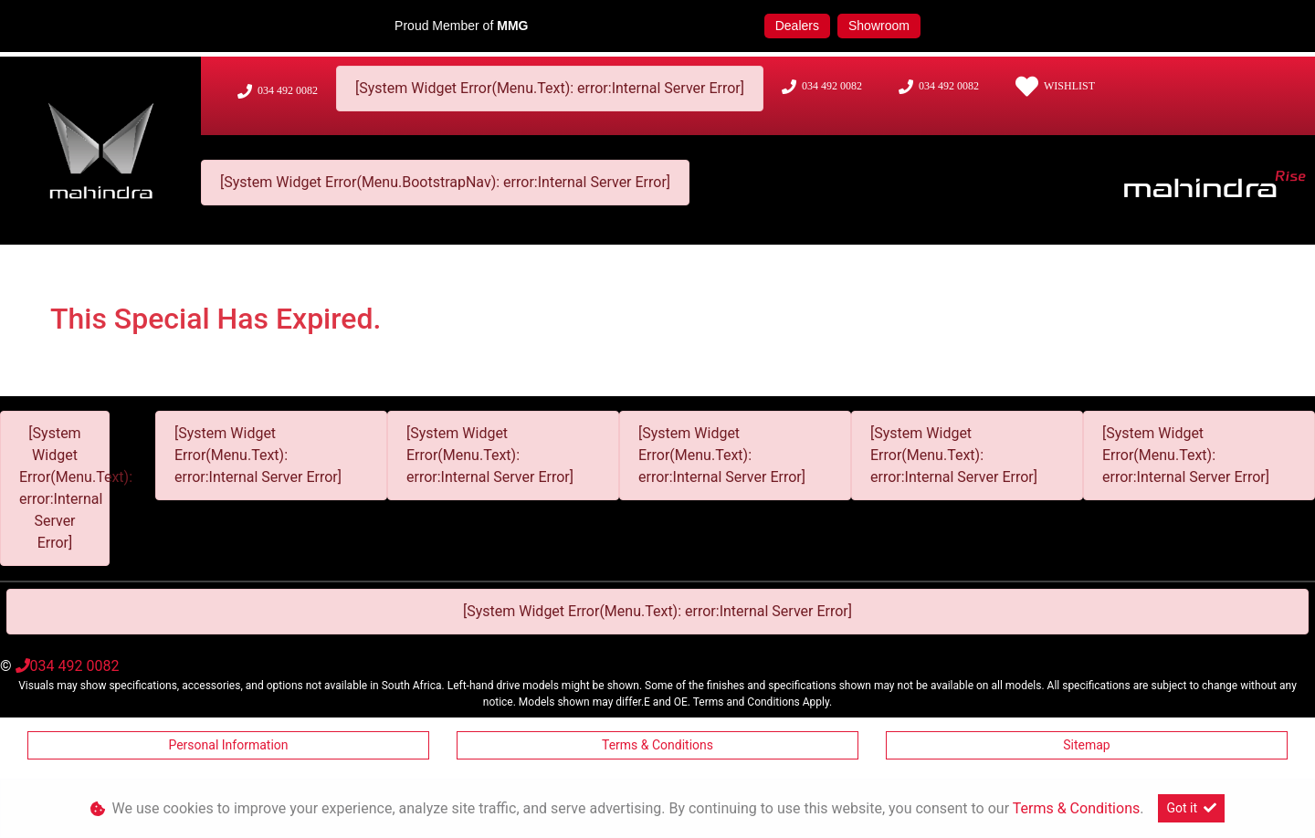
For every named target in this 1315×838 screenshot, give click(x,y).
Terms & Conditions (657, 745)
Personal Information (228, 745)
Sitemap (1086, 745)
